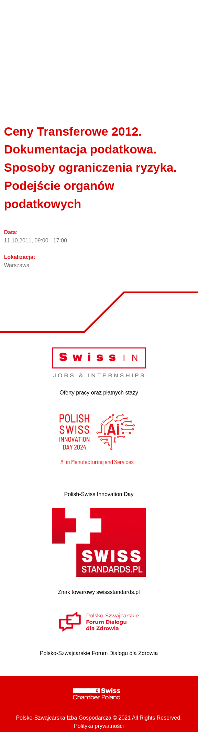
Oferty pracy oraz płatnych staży (98, 393)
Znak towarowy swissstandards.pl (99, 592)
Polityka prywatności (99, 726)
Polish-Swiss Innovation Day (99, 494)
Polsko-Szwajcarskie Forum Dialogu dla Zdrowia (99, 653)
